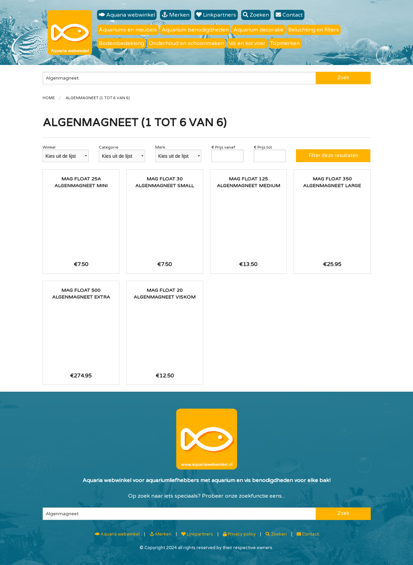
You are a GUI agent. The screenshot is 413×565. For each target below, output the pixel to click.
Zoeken (256, 15)
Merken (175, 15)
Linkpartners (216, 15)
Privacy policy (239, 534)
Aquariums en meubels (128, 29)
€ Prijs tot (263, 147)
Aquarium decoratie (258, 29)
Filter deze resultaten (333, 155)
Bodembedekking (121, 43)
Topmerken (285, 43)
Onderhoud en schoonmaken (186, 43)
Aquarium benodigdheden (195, 29)
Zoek (343, 78)
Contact (289, 15)
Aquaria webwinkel (127, 15)
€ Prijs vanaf (223, 147)
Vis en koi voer (247, 43)
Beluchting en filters (313, 29)
